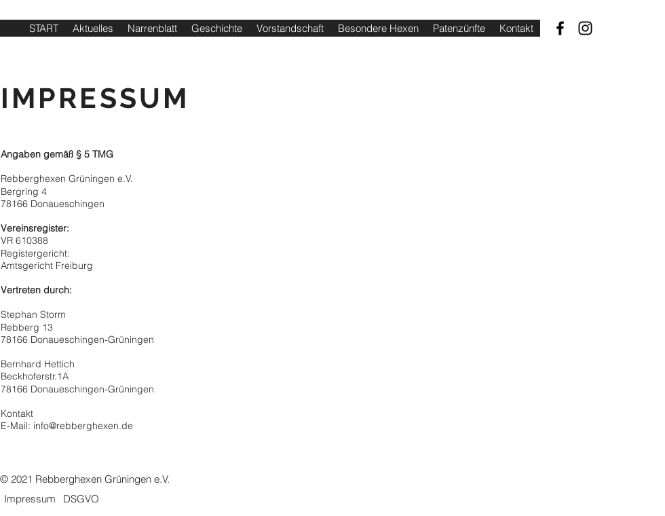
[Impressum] (30, 499)
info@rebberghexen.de (83, 426)
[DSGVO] (81, 499)
